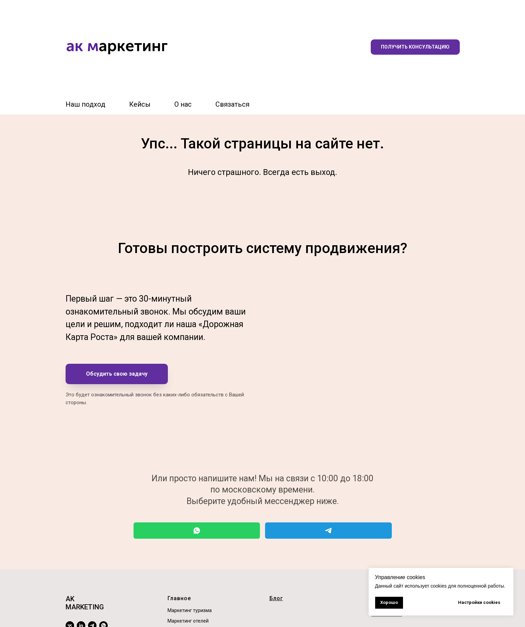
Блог (276, 598)
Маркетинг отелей (188, 621)
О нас (183, 104)
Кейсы (140, 104)
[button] (415, 47)
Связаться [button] (232, 104)
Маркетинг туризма (190, 610)
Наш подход (85, 104)
